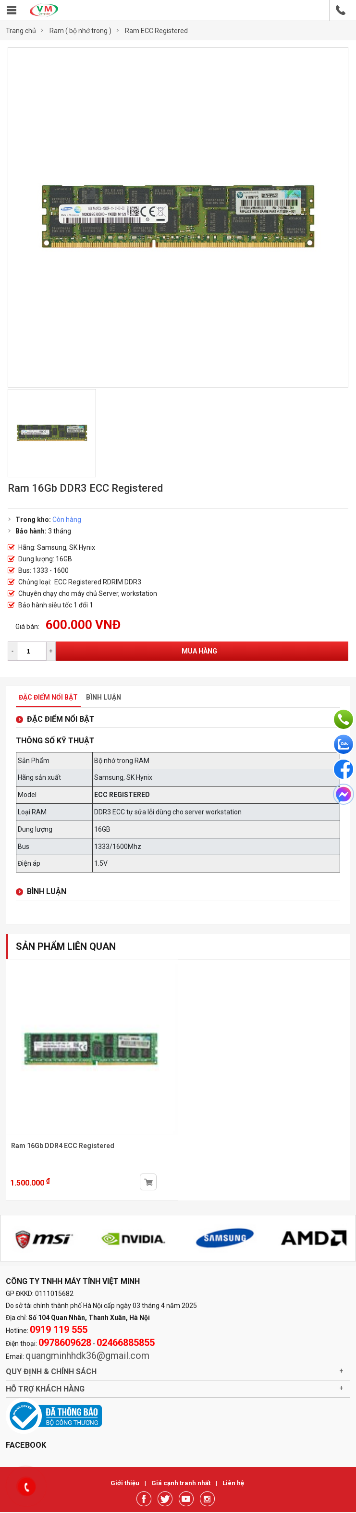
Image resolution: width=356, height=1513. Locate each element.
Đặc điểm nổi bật (48, 697)
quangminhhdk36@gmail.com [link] (87, 1355)
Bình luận (103, 697)
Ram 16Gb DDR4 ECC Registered (62, 1146)
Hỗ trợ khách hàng (45, 1388)
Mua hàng (199, 651)
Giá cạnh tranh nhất (181, 1483)
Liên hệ (233, 1483)
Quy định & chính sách (51, 1371)
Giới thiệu (125, 1483)
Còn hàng (66, 519)
